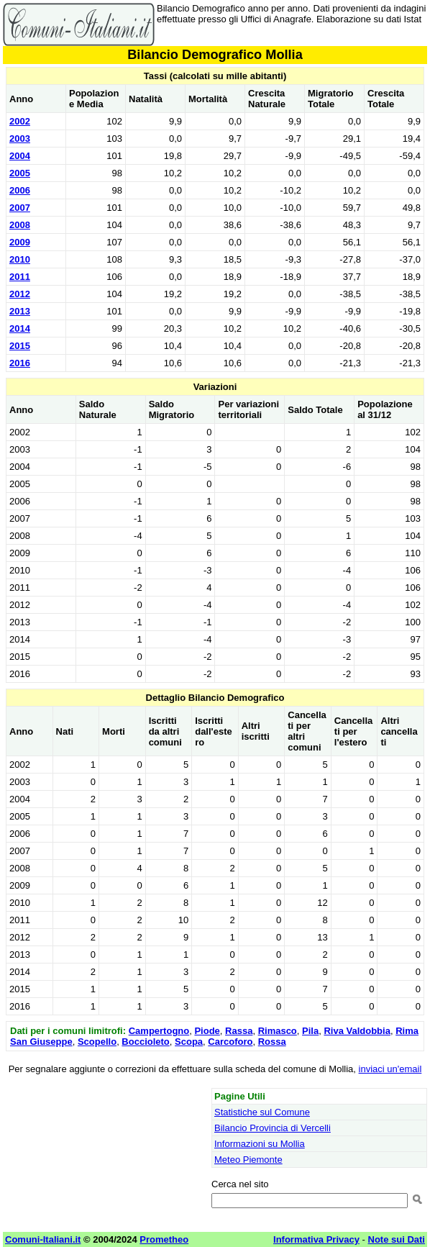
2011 (19, 276)
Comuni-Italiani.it (43, 1239)
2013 (19, 311)
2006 (19, 190)
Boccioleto (145, 1041)
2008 (19, 224)
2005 (19, 173)
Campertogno (159, 1030)
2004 (19, 155)
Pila (310, 1030)
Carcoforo (230, 1041)
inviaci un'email (390, 1069)
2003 (19, 138)
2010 (19, 259)
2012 (19, 294)
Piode (206, 1030)
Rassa (238, 1030)
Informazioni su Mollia (259, 1143)
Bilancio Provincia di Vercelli (272, 1128)
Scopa (189, 1041)
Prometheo (163, 1239)
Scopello (97, 1041)
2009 (19, 242)
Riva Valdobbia (357, 1030)
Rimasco (277, 1030)
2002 (19, 121)
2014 (19, 328)
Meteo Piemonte (248, 1159)
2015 (19, 345)
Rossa (272, 1041)
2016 (19, 363)
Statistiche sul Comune (262, 1112)
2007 (19, 207)
